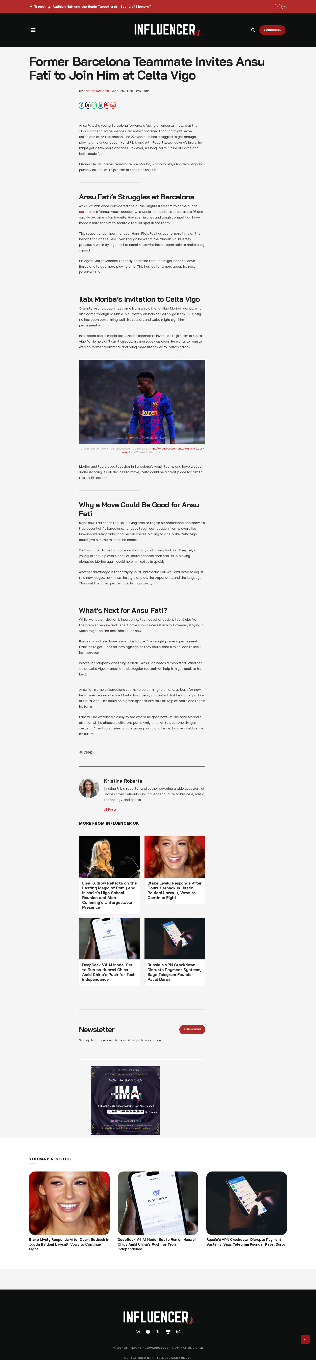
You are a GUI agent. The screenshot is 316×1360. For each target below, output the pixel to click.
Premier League (97, 625)
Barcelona (87, 212)
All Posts (110, 809)
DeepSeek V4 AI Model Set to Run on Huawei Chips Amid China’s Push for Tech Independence (108, 972)
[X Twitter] (87, 105)
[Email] (113, 105)
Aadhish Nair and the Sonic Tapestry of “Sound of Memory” (102, 6)
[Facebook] (81, 105)
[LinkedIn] (100, 105)
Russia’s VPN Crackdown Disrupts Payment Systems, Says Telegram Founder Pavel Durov (174, 972)
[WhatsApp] (94, 105)
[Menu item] (158, 1349)
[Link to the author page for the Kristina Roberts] (96, 91)
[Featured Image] (69, 1204)
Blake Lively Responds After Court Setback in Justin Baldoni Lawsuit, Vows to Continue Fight (175, 890)
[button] (33, 30)
